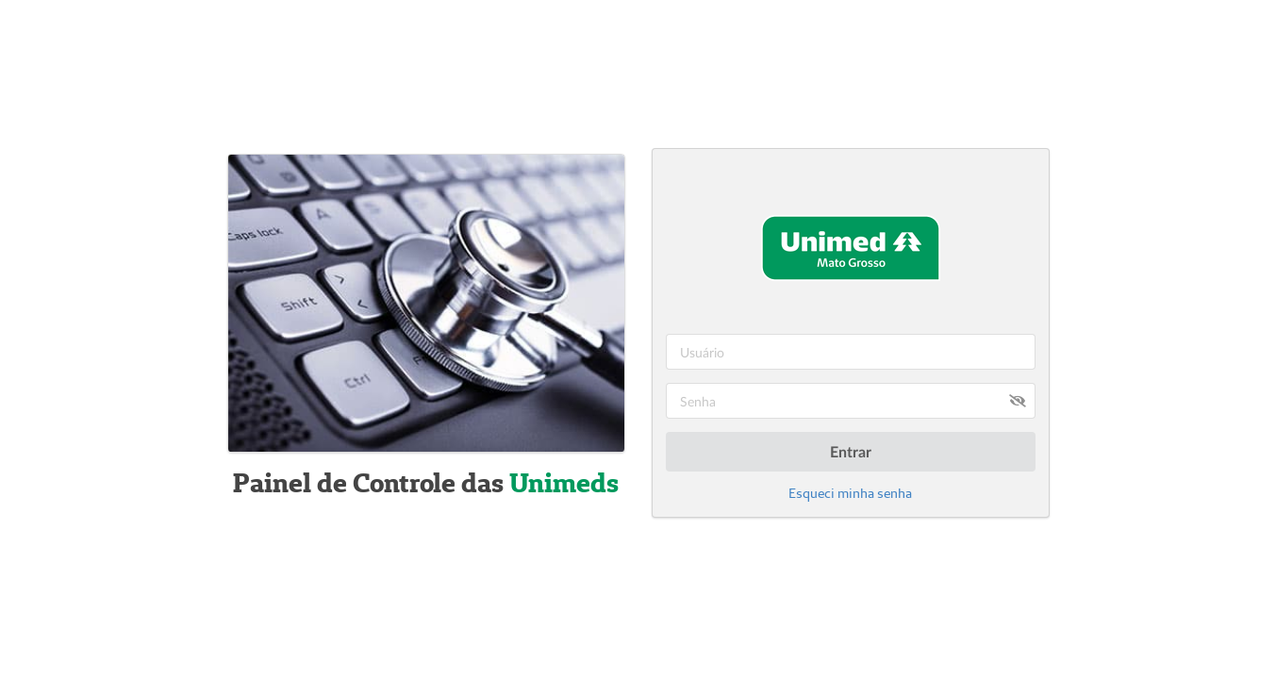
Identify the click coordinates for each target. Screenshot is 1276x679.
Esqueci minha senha (850, 493)
